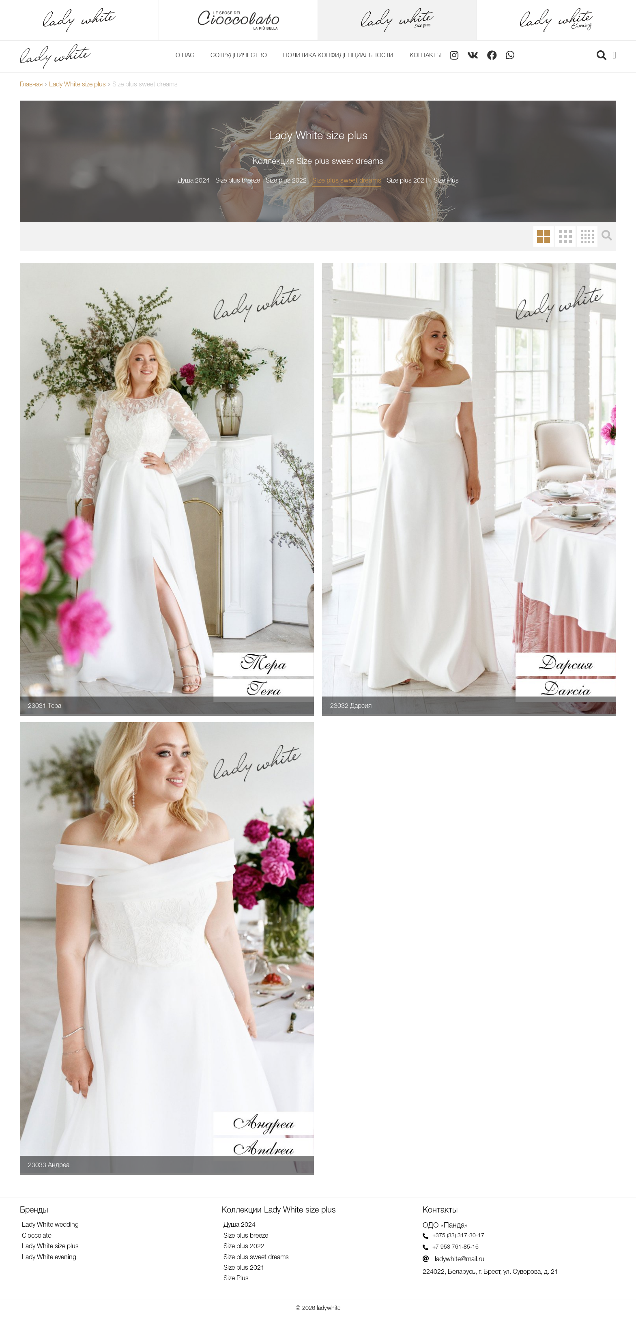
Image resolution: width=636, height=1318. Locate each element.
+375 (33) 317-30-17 (453, 1236)
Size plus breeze (237, 181)
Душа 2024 (194, 181)
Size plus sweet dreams (346, 181)
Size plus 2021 (407, 181)
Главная (31, 85)
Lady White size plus (77, 85)
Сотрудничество (239, 55)
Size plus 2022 (286, 181)
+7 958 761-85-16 (451, 1247)
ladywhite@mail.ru (453, 1259)
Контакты (426, 55)
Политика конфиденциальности (338, 55)
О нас (185, 55)
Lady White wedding (50, 1225)
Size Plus (446, 181)
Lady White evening (49, 1257)
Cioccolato (37, 1236)
